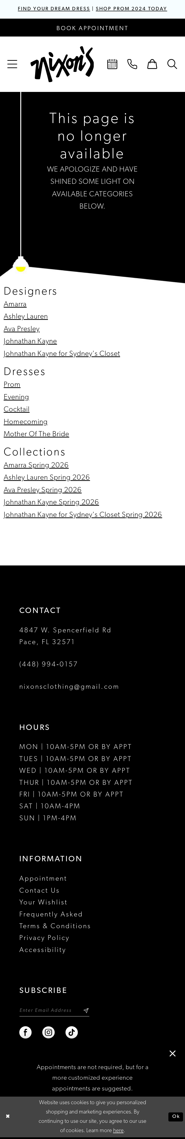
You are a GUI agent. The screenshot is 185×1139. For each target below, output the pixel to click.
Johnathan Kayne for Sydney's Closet (62, 354)
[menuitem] (12, 65)
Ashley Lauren (26, 317)
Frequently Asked (51, 915)
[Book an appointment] (92, 28)
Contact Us (39, 891)
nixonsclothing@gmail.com (69, 687)
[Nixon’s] (62, 65)
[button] (12, 65)
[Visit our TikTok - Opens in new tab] (72, 1034)
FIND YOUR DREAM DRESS (50, 9)
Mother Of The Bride (36, 435)
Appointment (43, 879)
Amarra (15, 305)
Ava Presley (22, 330)
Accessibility (42, 950)
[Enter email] (58, 1011)
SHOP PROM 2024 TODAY (135, 9)
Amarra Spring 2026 (36, 466)
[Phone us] (132, 65)
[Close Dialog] (8, 1118)
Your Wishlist (43, 903)
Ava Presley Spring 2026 (43, 491)
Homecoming (26, 422)
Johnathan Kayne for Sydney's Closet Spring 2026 (83, 515)
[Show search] (173, 65)
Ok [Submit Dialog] (175, 1118)
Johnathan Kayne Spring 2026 (51, 503)
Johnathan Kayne (30, 342)
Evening (16, 398)
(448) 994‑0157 (48, 665)
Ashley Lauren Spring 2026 (47, 478)
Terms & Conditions (55, 927)
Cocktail (17, 410)
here (118, 1132)
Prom (12, 385)
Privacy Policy (44, 939)
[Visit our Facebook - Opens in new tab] (26, 1034)
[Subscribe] (93, 1011)
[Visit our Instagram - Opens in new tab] (48, 1034)
